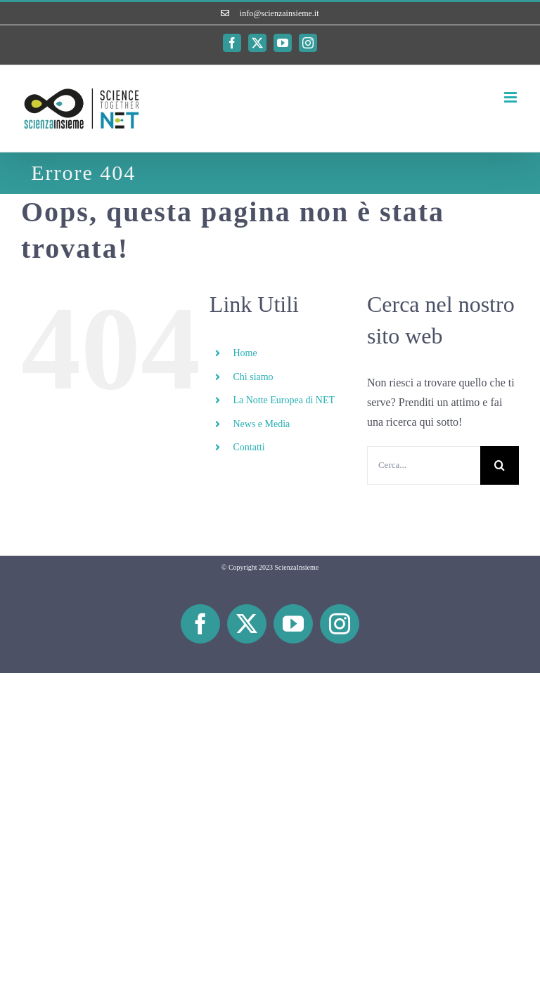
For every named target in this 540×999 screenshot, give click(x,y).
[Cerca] (499, 465)
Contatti (248, 447)
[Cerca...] (423, 465)
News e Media (261, 424)
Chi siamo (253, 377)
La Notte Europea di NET (284, 400)
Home (245, 353)
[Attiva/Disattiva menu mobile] (511, 97)
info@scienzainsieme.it (279, 13)
